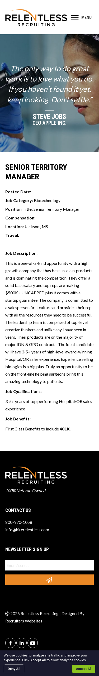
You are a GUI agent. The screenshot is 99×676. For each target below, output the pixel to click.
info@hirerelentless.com (27, 529)
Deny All (14, 669)
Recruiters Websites (23, 620)
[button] (49, 579)
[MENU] (81, 17)
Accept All (84, 669)
